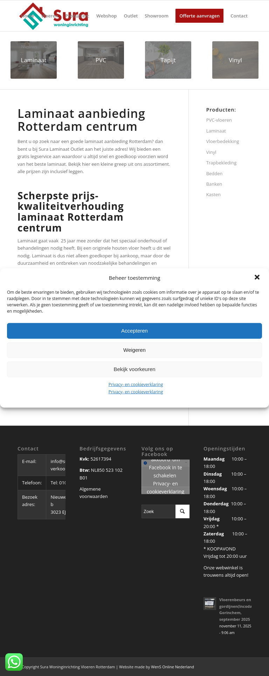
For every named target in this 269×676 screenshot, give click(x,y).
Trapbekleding (221, 162)
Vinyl (211, 152)
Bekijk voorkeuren (134, 369)
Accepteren (134, 331)
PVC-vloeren (219, 120)
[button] (258, 277)
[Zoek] (46, 46)
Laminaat (216, 131)
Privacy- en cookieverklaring (136, 384)
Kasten (213, 194)
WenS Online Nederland (172, 666)
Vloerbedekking (222, 141)
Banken (214, 184)
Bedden (214, 173)
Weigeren (134, 350)
